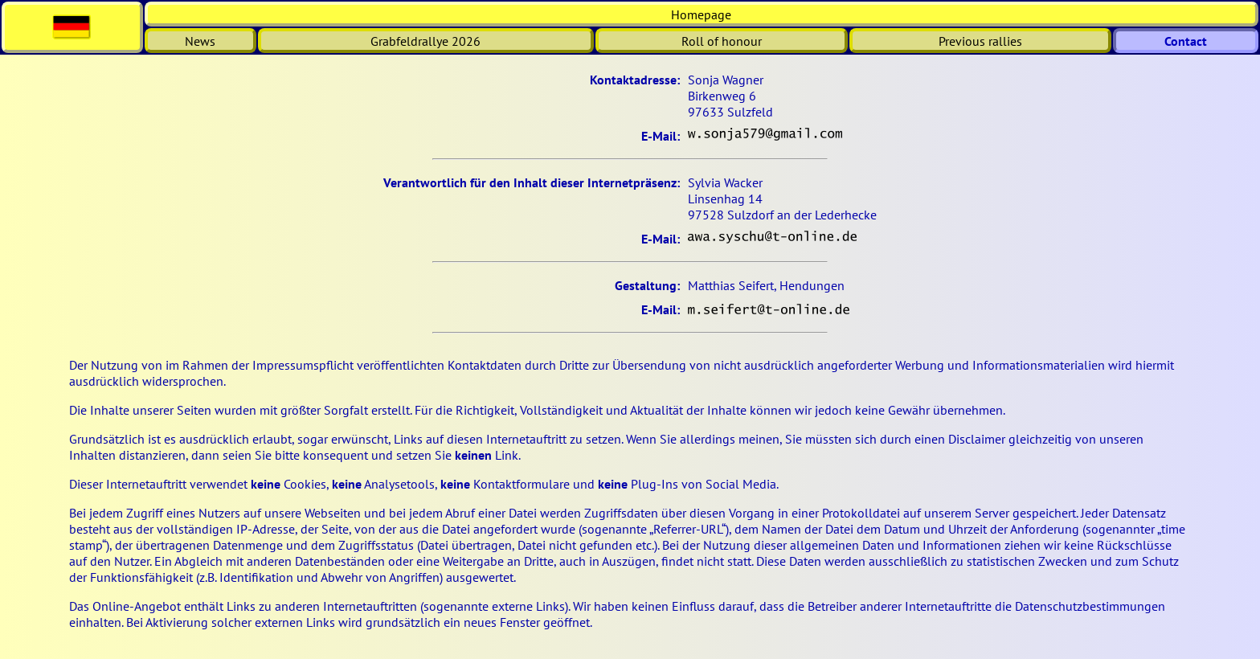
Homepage (701, 14)
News (200, 41)
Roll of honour (721, 41)
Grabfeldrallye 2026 (425, 41)
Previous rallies (980, 41)
